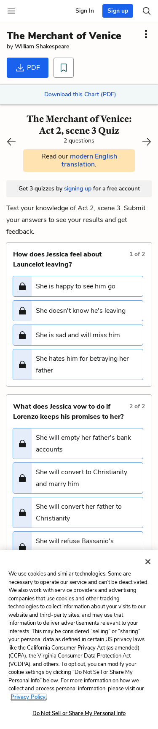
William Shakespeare (42, 46)
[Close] (148, 561)
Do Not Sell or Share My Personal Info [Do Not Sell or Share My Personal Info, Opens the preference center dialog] (79, 713)
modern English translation (89, 160)
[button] (78, 286)
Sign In (84, 11)
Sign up (117, 11)
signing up (77, 189)
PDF (27, 68)
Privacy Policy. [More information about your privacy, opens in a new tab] (29, 697)
